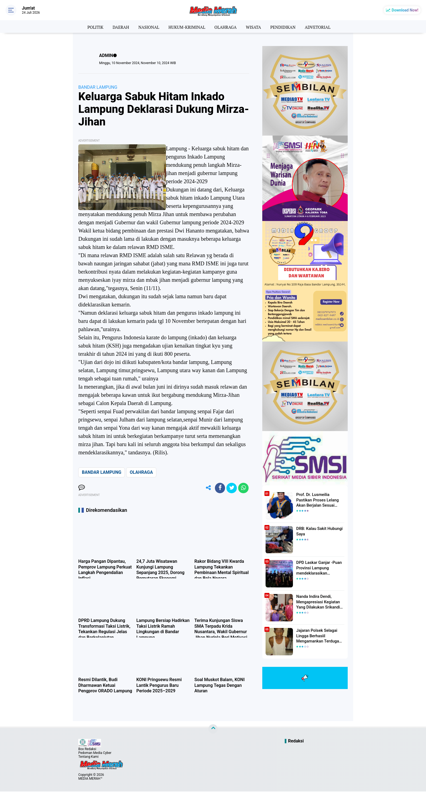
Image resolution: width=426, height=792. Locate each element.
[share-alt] (206, 488)
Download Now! (405, 10)
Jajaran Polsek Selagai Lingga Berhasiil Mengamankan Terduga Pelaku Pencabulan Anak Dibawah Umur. (317, 635)
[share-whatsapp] (243, 488)
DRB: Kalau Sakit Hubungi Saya (318, 531)
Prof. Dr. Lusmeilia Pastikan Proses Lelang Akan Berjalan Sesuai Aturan (320, 499)
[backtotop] (213, 729)
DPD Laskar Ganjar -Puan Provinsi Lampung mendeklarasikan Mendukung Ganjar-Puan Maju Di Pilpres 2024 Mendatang (317, 567)
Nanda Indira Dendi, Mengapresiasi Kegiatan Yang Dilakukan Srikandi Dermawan (317, 601)
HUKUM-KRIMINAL (185, 27)
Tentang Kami (88, 757)
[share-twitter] (230, 488)
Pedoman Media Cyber (94, 753)
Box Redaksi (87, 749)
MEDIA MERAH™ (90, 779)
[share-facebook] (218, 488)
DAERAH (117, 27)
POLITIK (90, 27)
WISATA (255, 27)
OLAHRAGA (226, 27)
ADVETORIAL (321, 27)
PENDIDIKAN (285, 27)
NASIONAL (146, 27)
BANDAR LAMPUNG (97, 87)
